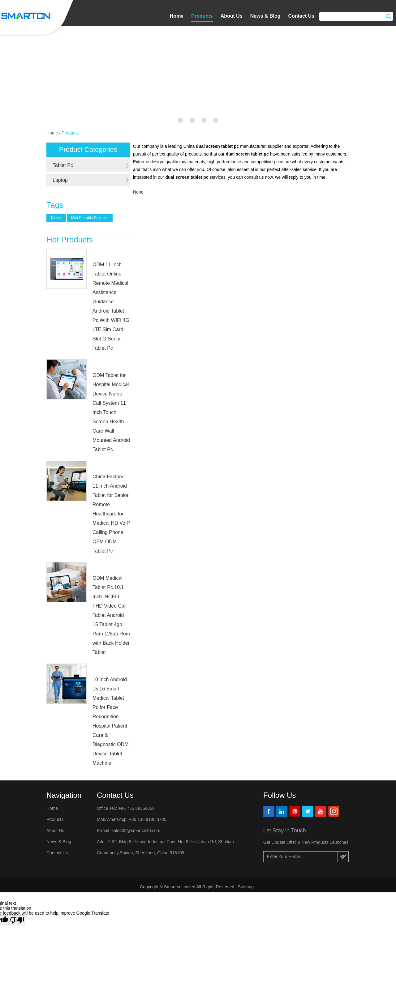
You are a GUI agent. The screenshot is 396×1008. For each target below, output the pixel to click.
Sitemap (246, 886)
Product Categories (88, 149)
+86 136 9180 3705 (147, 819)
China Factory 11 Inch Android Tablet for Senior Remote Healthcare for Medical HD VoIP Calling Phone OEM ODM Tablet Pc (111, 513)
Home (176, 16)
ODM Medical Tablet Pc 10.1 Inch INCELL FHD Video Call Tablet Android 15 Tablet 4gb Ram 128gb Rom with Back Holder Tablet (111, 615)
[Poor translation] (17, 920)
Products (202, 16)
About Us (232, 16)
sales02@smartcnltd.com (135, 830)
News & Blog (265, 16)
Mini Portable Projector (90, 218)
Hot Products (69, 239)
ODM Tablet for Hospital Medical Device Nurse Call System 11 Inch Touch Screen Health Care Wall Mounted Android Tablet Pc (111, 412)
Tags (54, 205)
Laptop (60, 180)
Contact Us (301, 16)
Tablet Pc (63, 165)
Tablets (56, 218)
